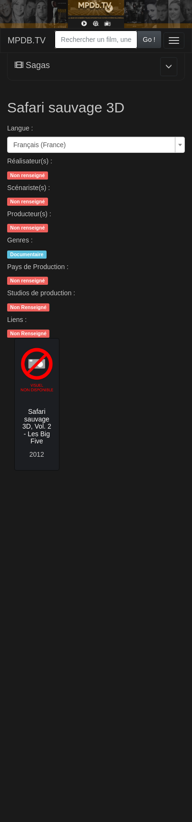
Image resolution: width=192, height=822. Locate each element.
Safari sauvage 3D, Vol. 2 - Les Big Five (36, 426)
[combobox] (96, 39)
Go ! (149, 39)
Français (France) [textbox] (39, 145)
